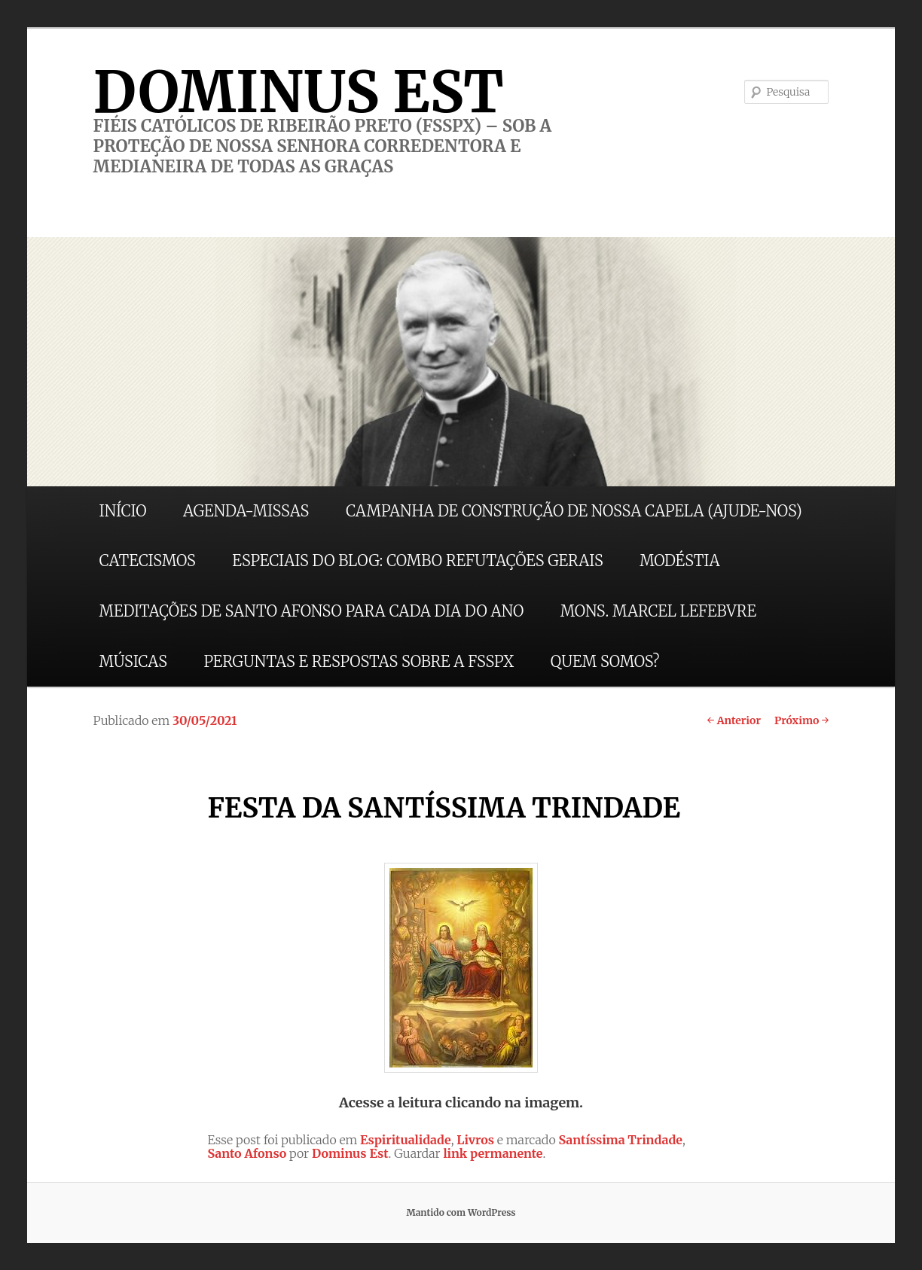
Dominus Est (350, 1153)
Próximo (801, 720)
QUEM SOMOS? (605, 661)
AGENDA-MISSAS (246, 510)
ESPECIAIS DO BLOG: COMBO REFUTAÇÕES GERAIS (417, 560)
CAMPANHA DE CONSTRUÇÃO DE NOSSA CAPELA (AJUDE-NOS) (574, 510)
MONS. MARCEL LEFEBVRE (658, 610)
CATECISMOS (147, 560)
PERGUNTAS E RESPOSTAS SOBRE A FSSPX (358, 661)
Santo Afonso (246, 1153)
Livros (475, 1139)
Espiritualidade (405, 1139)
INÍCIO (123, 510)
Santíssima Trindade (620, 1139)
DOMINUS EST (298, 91)
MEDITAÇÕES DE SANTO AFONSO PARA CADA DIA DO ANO (311, 610)
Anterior (734, 720)
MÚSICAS (133, 661)
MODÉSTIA (679, 560)
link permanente (492, 1153)
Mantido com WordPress (460, 1212)
